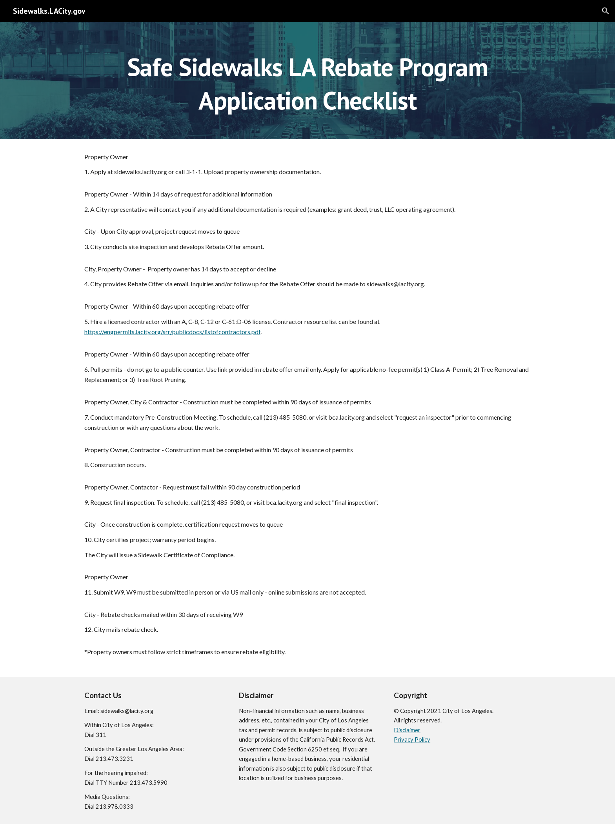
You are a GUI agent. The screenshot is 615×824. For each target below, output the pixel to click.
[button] (605, 11)
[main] (307, 80)
